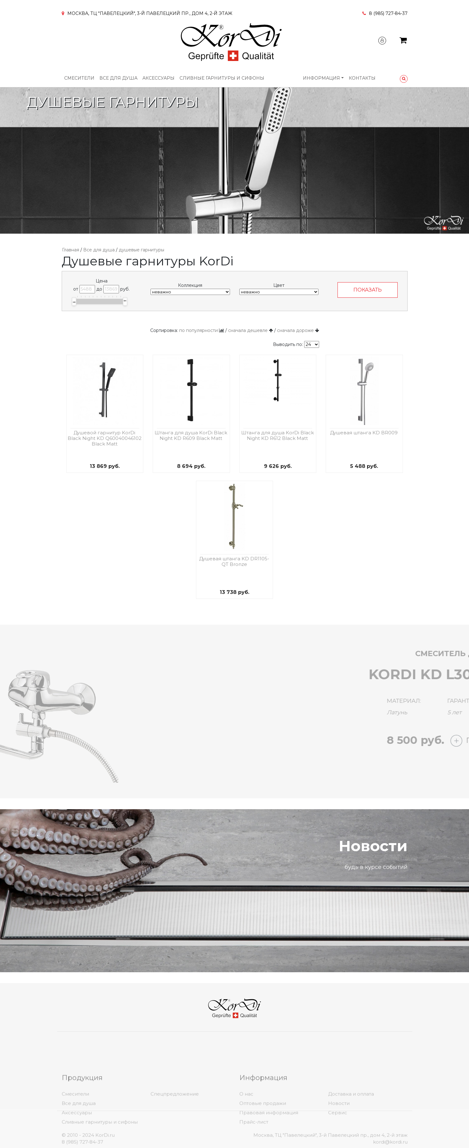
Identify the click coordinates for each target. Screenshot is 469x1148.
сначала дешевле (248, 330)
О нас (246, 1128)
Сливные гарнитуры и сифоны (221, 78)
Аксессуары (158, 78)
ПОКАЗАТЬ (367, 290)
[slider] (74, 301)
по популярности (198, 330)
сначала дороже (295, 330)
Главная (70, 250)
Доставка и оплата (351, 1128)
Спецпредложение (175, 1128)
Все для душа (118, 78)
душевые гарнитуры (141, 250)
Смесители (79, 78)
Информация (321, 78)
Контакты (362, 78)
